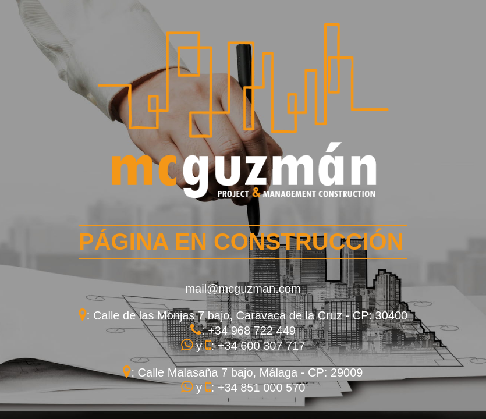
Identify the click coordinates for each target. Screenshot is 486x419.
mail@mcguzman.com (242, 288)
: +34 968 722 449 (243, 330)
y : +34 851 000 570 (243, 387)
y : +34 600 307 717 (243, 345)
